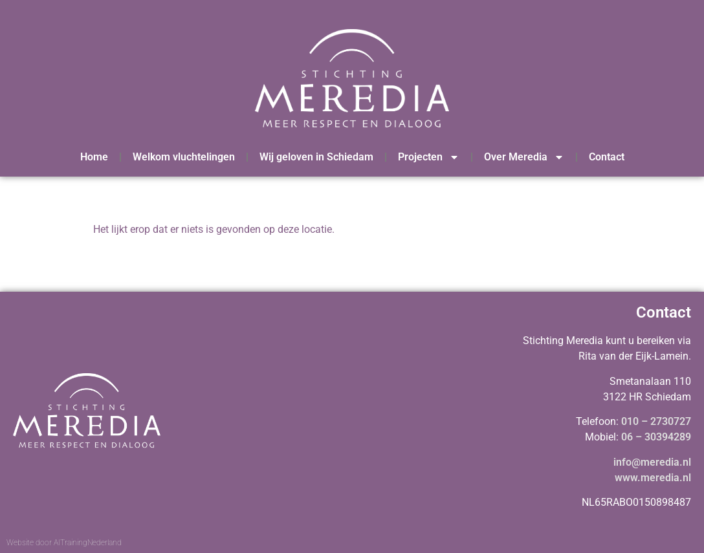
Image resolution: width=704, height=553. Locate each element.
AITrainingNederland (88, 542)
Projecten (428, 157)
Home (94, 157)
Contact (606, 157)
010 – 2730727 (656, 421)
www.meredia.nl (653, 478)
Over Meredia (524, 157)
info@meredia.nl (652, 462)
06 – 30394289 (656, 437)
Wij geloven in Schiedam (316, 157)
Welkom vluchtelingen (184, 157)
